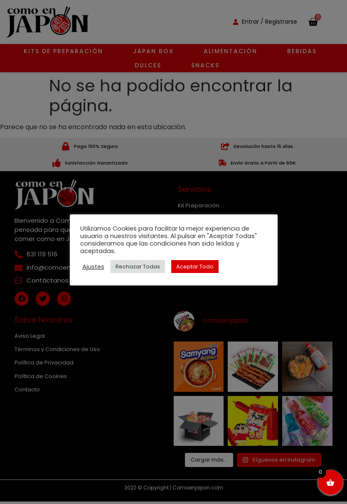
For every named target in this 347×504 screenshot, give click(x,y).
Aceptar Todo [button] (195, 266)
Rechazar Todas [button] (138, 266)
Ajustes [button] (93, 266)
